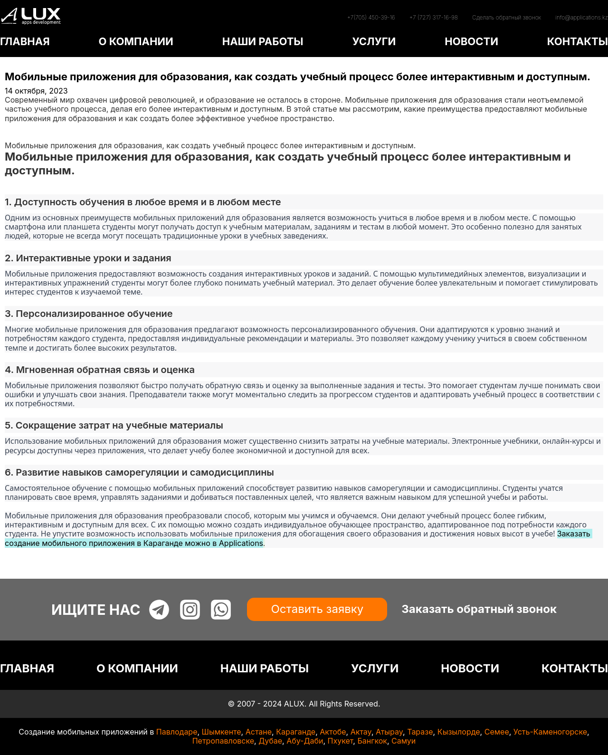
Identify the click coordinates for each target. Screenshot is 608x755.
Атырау (389, 731)
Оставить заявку (317, 609)
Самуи (403, 740)
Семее (496, 731)
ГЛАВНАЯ (25, 41)
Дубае (270, 740)
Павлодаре (177, 731)
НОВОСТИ (471, 41)
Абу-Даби (304, 740)
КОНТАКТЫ (577, 41)
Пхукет (340, 740)
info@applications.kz (581, 17)
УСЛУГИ (374, 41)
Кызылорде (458, 731)
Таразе (420, 731)
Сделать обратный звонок (506, 17)
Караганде (295, 731)
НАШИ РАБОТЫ (263, 41)
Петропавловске (223, 740)
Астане (259, 731)
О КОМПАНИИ (135, 41)
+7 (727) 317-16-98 (433, 17)
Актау (361, 731)
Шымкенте (221, 731)
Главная (20, 127)
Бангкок (372, 740)
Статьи (17, 136)
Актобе (333, 731)
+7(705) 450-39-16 (371, 17)
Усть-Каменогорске (550, 731)
